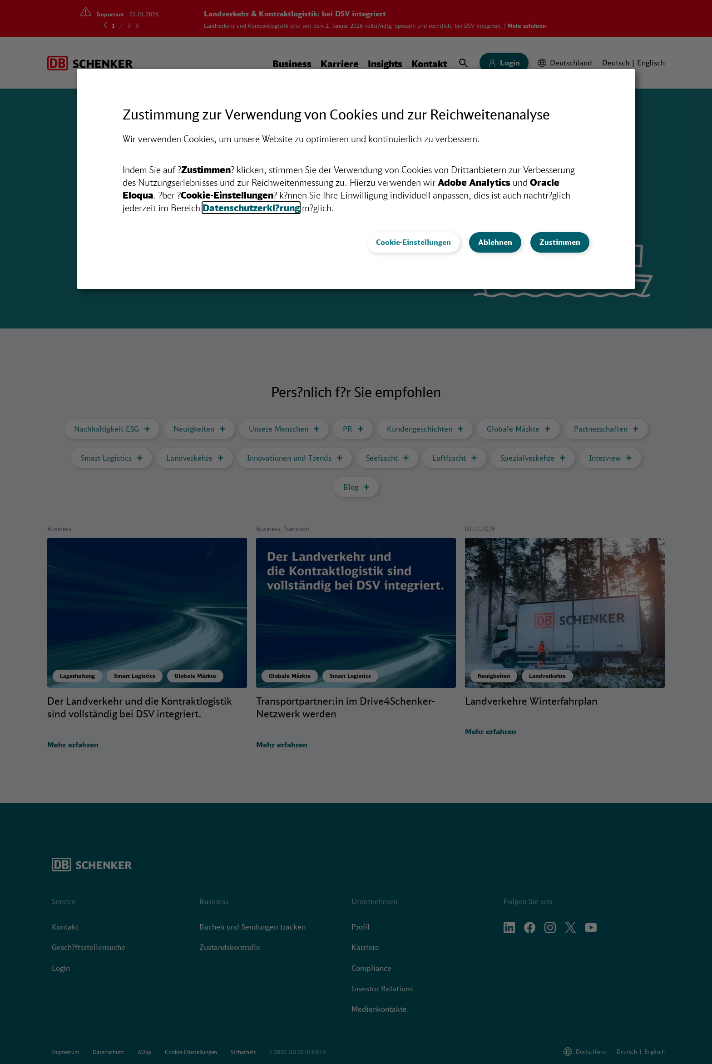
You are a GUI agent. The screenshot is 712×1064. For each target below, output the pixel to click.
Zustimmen (559, 242)
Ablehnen (495, 242)
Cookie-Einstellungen (413, 242)
